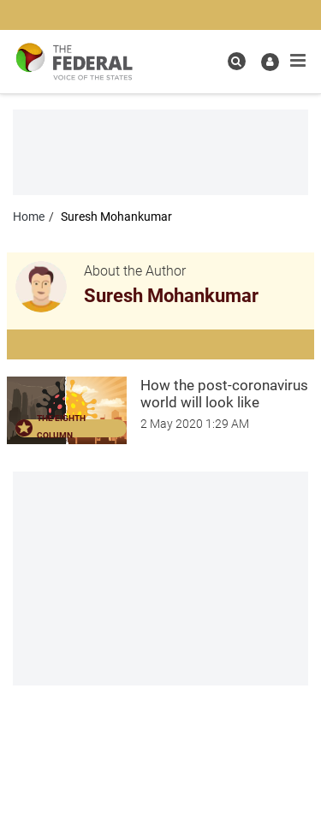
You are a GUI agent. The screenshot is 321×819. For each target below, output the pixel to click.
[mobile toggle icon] (298, 60)
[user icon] (270, 62)
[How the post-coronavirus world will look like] (227, 394)
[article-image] (67, 409)
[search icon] (237, 61)
